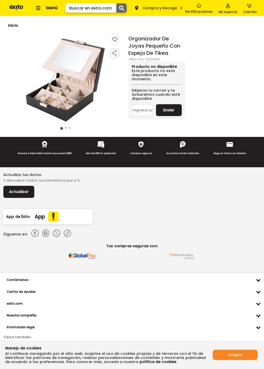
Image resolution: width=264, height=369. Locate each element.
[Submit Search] (121, 8)
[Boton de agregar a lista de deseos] (115, 39)
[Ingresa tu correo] (142, 110)
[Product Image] (65, 80)
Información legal (21, 327)
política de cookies (158, 361)
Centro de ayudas (21, 291)
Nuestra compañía (21, 315)
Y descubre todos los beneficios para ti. (41, 180)
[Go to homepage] (13, 25)
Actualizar (19, 191)
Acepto (235, 354)
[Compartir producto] (114, 53)
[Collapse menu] (46, 8)
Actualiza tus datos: (22, 175)
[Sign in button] (228, 8)
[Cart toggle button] (250, 8)
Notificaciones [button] (199, 8)
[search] (96, 8)
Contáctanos (17, 280)
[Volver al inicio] (17, 10)
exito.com (15, 303)
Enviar (168, 110)
